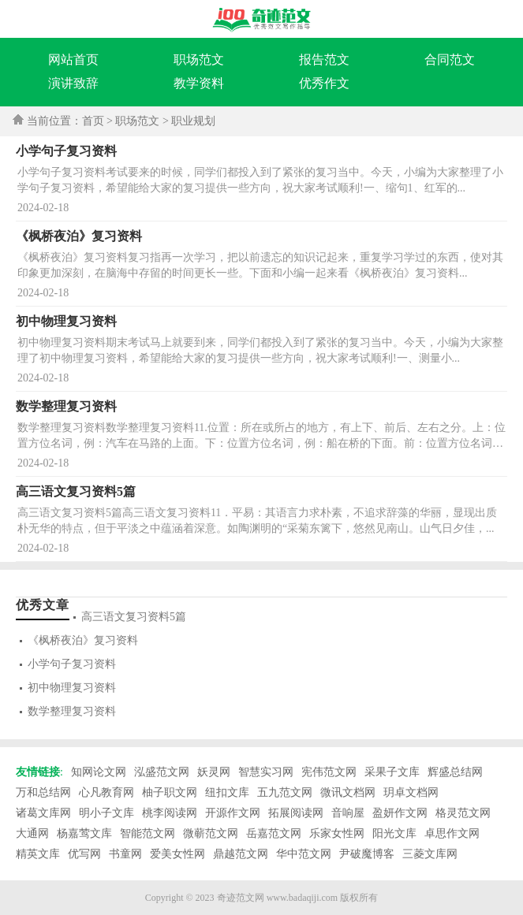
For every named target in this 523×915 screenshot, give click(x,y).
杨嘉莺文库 (84, 833)
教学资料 (199, 83)
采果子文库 (392, 772)
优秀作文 (324, 83)
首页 (93, 121)
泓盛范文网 (161, 772)
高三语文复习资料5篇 (133, 617)
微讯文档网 (347, 792)
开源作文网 (232, 813)
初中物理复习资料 (72, 688)
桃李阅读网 (169, 813)
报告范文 (324, 59)
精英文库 (38, 854)
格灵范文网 (463, 813)
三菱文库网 (430, 854)
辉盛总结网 (455, 772)
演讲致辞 (73, 83)
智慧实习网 (265, 772)
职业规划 (193, 121)
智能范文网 (147, 833)
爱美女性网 (177, 854)
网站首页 (73, 59)
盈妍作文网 (400, 813)
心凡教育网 (106, 792)
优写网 (84, 854)
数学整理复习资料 (72, 711)
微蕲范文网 (210, 833)
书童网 (125, 854)
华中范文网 (303, 854)
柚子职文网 (169, 792)
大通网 (32, 833)
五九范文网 (284, 792)
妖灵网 (213, 772)
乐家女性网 (336, 833)
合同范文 (449, 59)
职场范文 (199, 59)
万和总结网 (43, 792)
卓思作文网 (452, 833)
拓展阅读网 (295, 813)
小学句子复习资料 (72, 664)
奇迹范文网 (240, 897)
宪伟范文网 (329, 772)
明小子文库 (106, 813)
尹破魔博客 (366, 854)
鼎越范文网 (240, 854)
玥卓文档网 (411, 792)
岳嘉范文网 (273, 833)
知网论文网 (98, 772)
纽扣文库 (227, 792)
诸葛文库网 (43, 813)
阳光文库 (394, 833)
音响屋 (347, 813)
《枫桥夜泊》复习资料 (83, 640)
